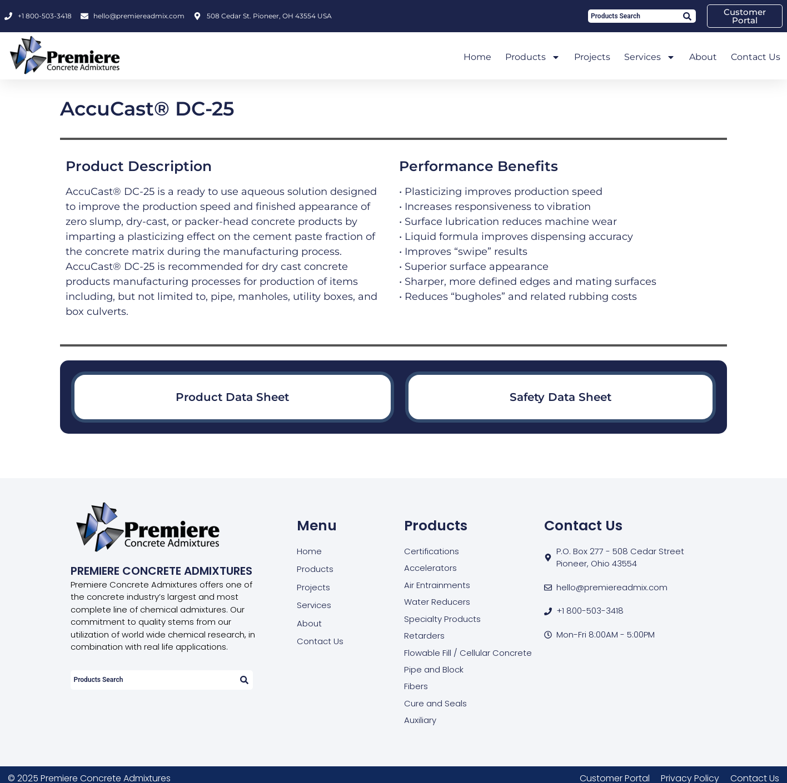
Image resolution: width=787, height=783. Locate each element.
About (703, 57)
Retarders (424, 635)
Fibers (416, 686)
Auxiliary (420, 720)
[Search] (687, 16)
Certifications (431, 551)
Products (532, 57)
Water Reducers (437, 602)
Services (649, 57)
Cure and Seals (435, 703)
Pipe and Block (433, 669)
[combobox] (633, 16)
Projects (592, 57)
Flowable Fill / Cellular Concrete (468, 653)
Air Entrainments (437, 585)
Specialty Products (442, 619)
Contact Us (755, 57)
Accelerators (430, 568)
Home (477, 57)
